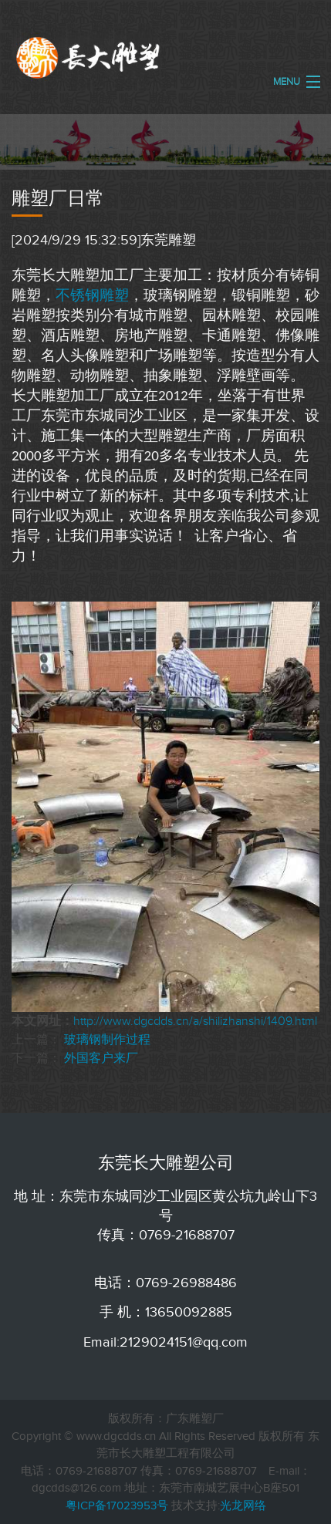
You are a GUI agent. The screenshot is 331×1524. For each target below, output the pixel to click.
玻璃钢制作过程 (107, 1040)
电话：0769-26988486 (165, 1282)
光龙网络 (243, 1505)
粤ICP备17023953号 (117, 1505)
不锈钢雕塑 (92, 295)
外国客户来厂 (101, 1058)
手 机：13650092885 (166, 1312)
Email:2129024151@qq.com (165, 1342)
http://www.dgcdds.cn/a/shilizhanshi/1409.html (195, 1021)
